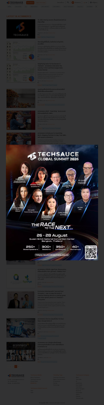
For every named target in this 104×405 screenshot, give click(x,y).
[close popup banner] (96, 146)
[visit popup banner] (52, 202)
